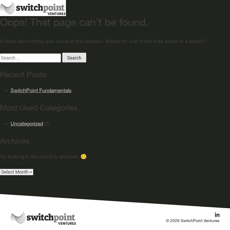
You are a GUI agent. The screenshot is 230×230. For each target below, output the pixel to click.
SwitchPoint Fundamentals (41, 90)
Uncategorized (27, 123)
